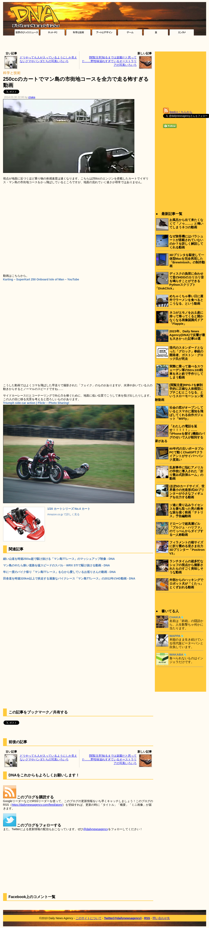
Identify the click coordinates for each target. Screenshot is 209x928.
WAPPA (174, 636)
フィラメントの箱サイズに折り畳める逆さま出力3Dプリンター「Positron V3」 (187, 548)
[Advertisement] (104, 44)
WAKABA (176, 654)
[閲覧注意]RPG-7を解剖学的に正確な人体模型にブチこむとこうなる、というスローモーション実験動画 (179, 392)
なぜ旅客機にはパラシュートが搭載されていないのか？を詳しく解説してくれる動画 (186, 241)
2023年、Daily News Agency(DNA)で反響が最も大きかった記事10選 (187, 334)
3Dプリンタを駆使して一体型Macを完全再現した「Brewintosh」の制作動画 (187, 260)
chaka (31, 97)
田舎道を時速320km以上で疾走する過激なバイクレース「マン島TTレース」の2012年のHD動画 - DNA (69, 578)
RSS (147, 918)
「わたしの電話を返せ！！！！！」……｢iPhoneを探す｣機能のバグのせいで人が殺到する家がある (180, 433)
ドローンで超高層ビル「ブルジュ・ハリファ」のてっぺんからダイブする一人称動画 (186, 529)
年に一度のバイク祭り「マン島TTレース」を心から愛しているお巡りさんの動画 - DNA (59, 572)
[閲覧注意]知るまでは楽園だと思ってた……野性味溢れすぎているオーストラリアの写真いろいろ (109, 61)
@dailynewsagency (95, 829)
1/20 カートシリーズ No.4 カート (68, 508)
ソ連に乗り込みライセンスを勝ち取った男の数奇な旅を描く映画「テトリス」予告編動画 (186, 510)
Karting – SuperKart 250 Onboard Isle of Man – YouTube (41, 279)
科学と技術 (12, 73)
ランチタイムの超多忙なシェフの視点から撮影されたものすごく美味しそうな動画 (186, 566)
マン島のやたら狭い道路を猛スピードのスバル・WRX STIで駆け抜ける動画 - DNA (56, 565)
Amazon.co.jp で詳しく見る (63, 514)
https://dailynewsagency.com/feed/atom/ (37, 804)
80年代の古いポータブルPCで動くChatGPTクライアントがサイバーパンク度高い (186, 454)
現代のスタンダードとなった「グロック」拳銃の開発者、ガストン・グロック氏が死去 (186, 353)
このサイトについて (89, 918)
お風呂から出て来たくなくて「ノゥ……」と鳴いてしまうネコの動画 (186, 223)
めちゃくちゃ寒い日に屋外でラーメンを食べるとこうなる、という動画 (186, 299)
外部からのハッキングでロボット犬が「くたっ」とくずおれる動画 (186, 583)
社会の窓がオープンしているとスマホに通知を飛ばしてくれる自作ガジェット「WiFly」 (186, 413)
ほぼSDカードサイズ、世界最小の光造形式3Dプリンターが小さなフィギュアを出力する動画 (186, 491)
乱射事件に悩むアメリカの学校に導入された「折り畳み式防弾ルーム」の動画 (186, 473)
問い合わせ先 (161, 918)
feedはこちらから (181, 112)
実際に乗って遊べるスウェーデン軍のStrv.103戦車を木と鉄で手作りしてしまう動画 (186, 372)
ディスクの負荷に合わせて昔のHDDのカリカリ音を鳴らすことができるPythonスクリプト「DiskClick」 (179, 281)
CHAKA (175, 617)
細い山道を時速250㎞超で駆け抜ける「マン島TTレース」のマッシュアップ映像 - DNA (59, 558)
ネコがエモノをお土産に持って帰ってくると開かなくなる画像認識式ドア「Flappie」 (186, 318)
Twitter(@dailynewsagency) (123, 918)
